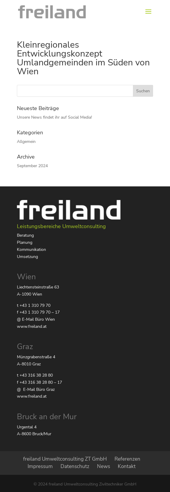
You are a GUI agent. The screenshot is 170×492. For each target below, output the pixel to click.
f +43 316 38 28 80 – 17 (39, 382)
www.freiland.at (32, 326)
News (103, 466)
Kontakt (127, 466)
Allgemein (26, 141)
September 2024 (32, 166)
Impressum (40, 466)
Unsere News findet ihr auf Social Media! (54, 117)
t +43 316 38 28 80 (35, 375)
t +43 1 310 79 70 (33, 305)
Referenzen (127, 459)
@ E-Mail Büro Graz (36, 389)
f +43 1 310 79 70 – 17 (38, 312)
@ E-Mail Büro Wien (36, 319)
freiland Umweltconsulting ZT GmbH (65, 459)
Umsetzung (27, 256)
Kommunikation (31, 249)
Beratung (25, 235)
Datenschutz (75, 466)
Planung (24, 242)
